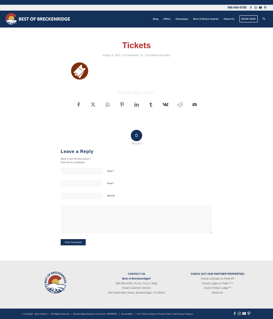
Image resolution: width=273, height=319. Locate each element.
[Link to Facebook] (251, 7)
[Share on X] (93, 104)
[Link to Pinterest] (265, 7)
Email (110, 183)
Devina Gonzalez (160, 55)
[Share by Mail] (194, 104)
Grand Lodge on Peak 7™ (217, 283)
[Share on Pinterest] (122, 104)
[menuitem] (156, 19)
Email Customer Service (136, 287)
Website (111, 196)
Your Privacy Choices (146, 314)
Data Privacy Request (183, 314)
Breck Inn (217, 292)
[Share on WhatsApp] (107, 104)
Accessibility (127, 314)
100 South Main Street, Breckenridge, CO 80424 (136, 292)
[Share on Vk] (165, 104)
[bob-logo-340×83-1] (37, 19)
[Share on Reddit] (180, 104)
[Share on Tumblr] (151, 104)
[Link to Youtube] (260, 7)
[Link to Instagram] (255, 7)
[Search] (264, 19)
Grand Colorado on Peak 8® (217, 278)
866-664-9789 (237, 7)
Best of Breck (41, 314)
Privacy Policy (164, 314)
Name (110, 170)
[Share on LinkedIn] (136, 104)
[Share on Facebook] (78, 104)
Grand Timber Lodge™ (217, 287)
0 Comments (130, 55)
